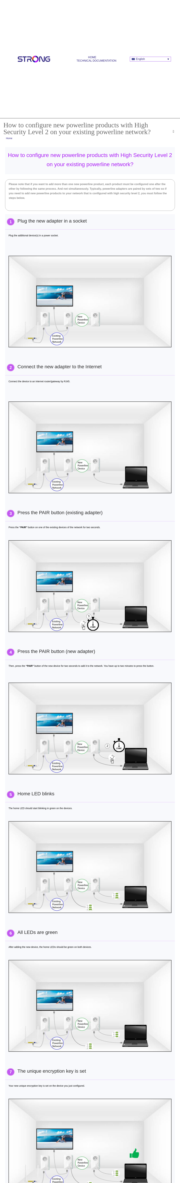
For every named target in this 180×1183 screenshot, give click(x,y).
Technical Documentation (96, 60)
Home (92, 57)
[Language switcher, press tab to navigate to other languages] (150, 59)
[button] (174, 131)
